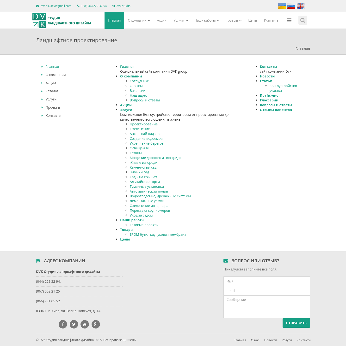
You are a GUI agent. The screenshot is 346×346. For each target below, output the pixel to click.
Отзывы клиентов (276, 109)
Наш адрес (138, 95)
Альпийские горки (145, 181)
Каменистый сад (143, 167)
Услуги (181, 20)
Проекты (50, 107)
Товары (234, 20)
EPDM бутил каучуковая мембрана (158, 234)
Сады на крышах (143, 177)
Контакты (271, 20)
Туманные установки (147, 186)
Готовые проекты (144, 225)
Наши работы (207, 20)
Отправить (296, 323)
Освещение (139, 148)
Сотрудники (139, 81)
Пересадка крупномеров (150, 210)
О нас (255, 340)
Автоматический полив (149, 191)
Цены (252, 20)
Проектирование (144, 124)
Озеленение (140, 129)
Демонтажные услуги (147, 201)
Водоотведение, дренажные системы (160, 196)
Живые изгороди (143, 162)
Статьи (266, 81)
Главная (114, 20)
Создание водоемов (146, 138)
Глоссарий (269, 100)
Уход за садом (141, 215)
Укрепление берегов (147, 143)
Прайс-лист (270, 95)
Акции (162, 20)
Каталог (49, 91)
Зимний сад (139, 172)
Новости (267, 76)
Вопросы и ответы (145, 100)
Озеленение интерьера (149, 205)
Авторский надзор (145, 133)
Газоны (136, 153)
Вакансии (137, 90)
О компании (139, 20)
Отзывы (136, 85)
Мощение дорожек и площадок (155, 157)
